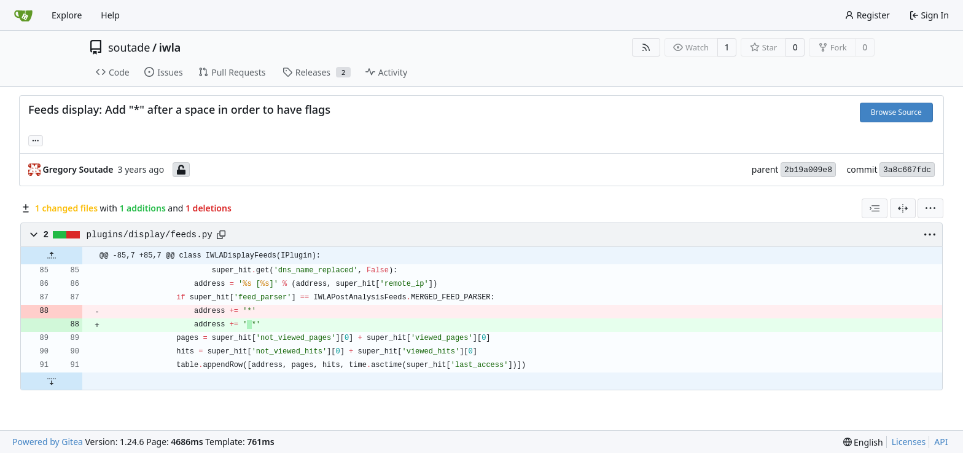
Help (110, 15)
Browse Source (896, 112)
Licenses (909, 441)
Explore (67, 15)
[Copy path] (221, 234)
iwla (170, 47)
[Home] (23, 15)
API (941, 441)
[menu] (930, 208)
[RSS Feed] (646, 47)
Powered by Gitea (47, 441)
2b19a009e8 (808, 170)
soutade (129, 47)
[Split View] (903, 208)
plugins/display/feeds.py (149, 235)
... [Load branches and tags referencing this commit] (35, 139)
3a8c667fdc (907, 170)
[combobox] (874, 208)
